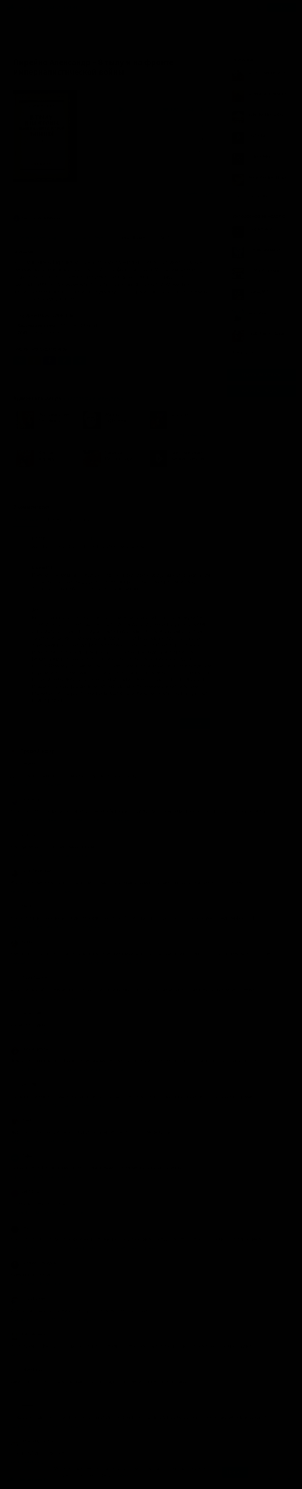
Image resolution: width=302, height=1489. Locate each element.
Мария (21, 906)
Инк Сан (23, 835)
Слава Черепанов (30, 870)
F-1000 (38, 538)
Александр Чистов (31, 1441)
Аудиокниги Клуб (29, 1480)
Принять (235, 1472)
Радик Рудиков (28, 977)
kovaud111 (42, 567)
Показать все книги (252, 196)
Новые (52, 519)
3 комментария (198, 193)
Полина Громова (30, 1049)
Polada (21, 1120)
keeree (21, 1405)
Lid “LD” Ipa (25, 1191)
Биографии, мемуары (37, 218)
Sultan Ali (23, 942)
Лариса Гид (25, 1013)
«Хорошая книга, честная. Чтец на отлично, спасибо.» (117, 193)
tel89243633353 (29, 1370)
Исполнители (71, 7)
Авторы (46, 7)
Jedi (36, 610)
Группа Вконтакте (261, 374)
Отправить (195, 723)
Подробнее (126, 1475)
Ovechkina (24, 799)
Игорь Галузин (28, 1298)
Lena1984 (24, 1084)
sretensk (23, 763)
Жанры (27, 7)
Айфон (21, 1156)
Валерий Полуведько (33, 1263)
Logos (21, 1227)
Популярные (25, 519)
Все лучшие (245, 352)
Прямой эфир (37, 751)
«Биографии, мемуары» (93, 398)
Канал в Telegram (261, 390)
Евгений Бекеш (28, 1334)
